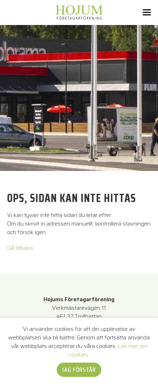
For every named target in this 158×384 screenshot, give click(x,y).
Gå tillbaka (20, 247)
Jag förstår (79, 370)
